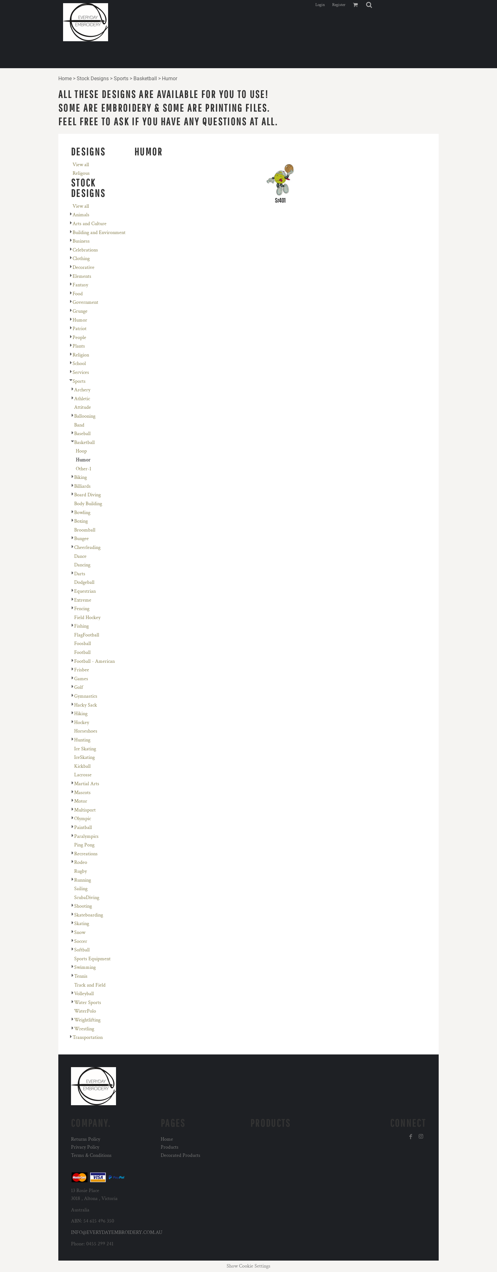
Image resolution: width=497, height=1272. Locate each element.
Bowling (82, 512)
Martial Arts (86, 783)
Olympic (82, 818)
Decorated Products (180, 1155)
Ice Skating (85, 749)
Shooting (83, 906)
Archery (82, 390)
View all (81, 164)
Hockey (81, 722)
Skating (81, 923)
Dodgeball (84, 582)
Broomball (84, 530)
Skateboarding (88, 915)
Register (338, 5)
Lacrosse (83, 775)
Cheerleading (87, 547)
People (79, 337)
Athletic (82, 398)
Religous (81, 173)
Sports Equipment (92, 959)
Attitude (82, 407)
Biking (80, 477)
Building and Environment (99, 232)
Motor (80, 801)
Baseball (82, 433)
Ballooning (84, 416)
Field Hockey (87, 617)
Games (81, 678)
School (79, 363)
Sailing (80, 888)
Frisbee (81, 670)
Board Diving (87, 495)
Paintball (83, 827)
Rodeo (80, 862)
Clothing (81, 258)
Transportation (88, 1037)
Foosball (82, 643)
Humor (80, 320)
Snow (79, 932)
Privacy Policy (85, 1147)
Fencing (81, 608)
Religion (81, 355)
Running (82, 880)
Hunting (82, 740)
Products (169, 1147)
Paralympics (86, 836)
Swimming (85, 967)
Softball (82, 950)
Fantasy (80, 285)
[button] (369, 5)
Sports (121, 78)
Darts (79, 574)
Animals (81, 215)
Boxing (81, 521)
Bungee (81, 538)
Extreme (82, 600)
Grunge (80, 311)
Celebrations (85, 250)
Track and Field (90, 985)
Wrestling (84, 1029)
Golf (78, 687)
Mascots (82, 792)
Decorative (83, 267)
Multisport (85, 810)
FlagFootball (86, 635)
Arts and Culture (89, 223)
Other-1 (83, 469)
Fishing (81, 626)
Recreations (86, 854)
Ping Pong (84, 845)
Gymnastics (85, 696)
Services (81, 372)
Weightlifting (87, 1020)
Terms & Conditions (91, 1155)
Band (79, 425)
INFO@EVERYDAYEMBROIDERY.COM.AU (116, 1232)
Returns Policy (85, 1139)
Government (85, 302)
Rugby (80, 871)
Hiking (80, 713)
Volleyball (84, 993)
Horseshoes (85, 731)
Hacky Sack (85, 705)
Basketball (145, 78)
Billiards (82, 486)
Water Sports (87, 1002)
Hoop (81, 451)
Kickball (82, 766)
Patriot (80, 328)
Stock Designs (93, 78)
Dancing (82, 565)
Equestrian (85, 591)
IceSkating (84, 757)
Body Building (88, 503)
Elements (82, 276)
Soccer (80, 941)
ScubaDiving (86, 897)
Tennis (80, 976)
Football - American (94, 661)
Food (78, 293)
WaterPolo (85, 1011)
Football (82, 652)
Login (320, 5)
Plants (79, 346)
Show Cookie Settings (248, 1266)
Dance (80, 556)
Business (81, 241)
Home (65, 78)
